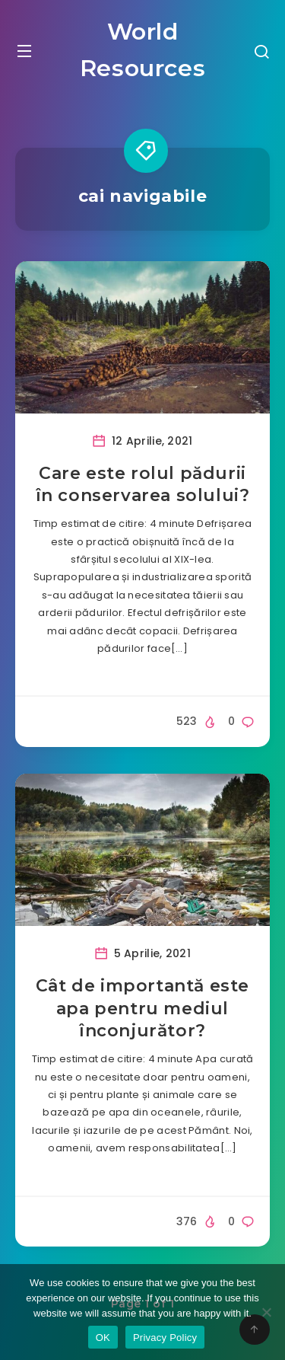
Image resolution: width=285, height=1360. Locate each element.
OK (103, 1337)
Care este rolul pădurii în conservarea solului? (143, 484)
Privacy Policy (165, 1337)
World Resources (142, 50)
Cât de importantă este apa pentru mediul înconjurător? (142, 1008)
